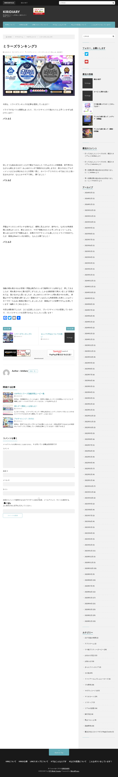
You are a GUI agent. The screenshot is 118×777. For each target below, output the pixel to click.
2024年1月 (88, 339)
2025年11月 (89, 216)
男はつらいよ (89, 720)
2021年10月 (89, 498)
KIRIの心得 (23, 25)
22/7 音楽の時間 (90, 638)
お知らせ (88, 661)
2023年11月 (89, 351)
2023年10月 (89, 357)
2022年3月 (88, 468)
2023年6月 (88, 380)
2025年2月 (88, 269)
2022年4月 (88, 463)
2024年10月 (89, 292)
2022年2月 (88, 474)
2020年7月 (88, 586)
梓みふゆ (53, 52)
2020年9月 (88, 574)
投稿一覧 (33, 371)
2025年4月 (88, 257)
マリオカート (89, 696)
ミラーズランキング (44, 52)
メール (6, 480)
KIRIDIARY (11, 11)
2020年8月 (88, 580)
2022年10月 (89, 427)
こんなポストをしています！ (101, 25)
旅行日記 (88, 714)
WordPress (75, 771)
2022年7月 (88, 445)
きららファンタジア (92, 667)
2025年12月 (89, 210)
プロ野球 (88, 685)
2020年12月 (89, 557)
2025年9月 (88, 228)
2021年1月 (88, 551)
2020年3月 (88, 609)
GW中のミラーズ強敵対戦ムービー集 (29, 393)
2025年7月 (88, 239)
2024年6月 (88, 316)
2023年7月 (88, 375)
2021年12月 (89, 486)
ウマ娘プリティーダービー (94, 649)
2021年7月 (88, 515)
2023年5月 (88, 386)
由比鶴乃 (59, 52)
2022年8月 (88, 439)
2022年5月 (88, 457)
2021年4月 (88, 533)
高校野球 (88, 726)
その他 (87, 673)
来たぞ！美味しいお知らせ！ (26, 406)
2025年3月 (88, 263)
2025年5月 (88, 251)
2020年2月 (88, 615)
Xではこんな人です (59, 25)
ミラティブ (89, 702)
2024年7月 (88, 310)
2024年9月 (88, 298)
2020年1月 (88, 621)
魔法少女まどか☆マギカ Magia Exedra (98, 732)
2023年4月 (88, 392)
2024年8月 (88, 304)
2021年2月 (88, 545)
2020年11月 (89, 562)
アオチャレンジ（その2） (24, 419)
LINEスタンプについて (40, 25)
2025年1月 (88, 275)
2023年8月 (88, 369)
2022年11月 (89, 421)
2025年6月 (88, 245)
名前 (5, 471)
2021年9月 (88, 504)
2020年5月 (88, 598)
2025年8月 (88, 234)
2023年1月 (88, 410)
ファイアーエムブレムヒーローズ (96, 679)
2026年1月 (88, 204)
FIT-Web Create (55, 771)
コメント (6, 448)
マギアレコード (19, 52)
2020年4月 (88, 603)
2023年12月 (89, 345)
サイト (5, 489)
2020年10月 (89, 568)
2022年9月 (88, 433)
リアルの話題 (89, 708)
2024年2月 (88, 333)
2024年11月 (89, 286)
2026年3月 (88, 193)
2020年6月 (88, 592)
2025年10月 (89, 222)
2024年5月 (88, 322)
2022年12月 (89, 416)
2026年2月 (88, 198)
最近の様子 (97, 79)
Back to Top (59, 753)
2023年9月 (88, 363)
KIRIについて (10, 25)
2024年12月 (89, 281)
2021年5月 (88, 527)
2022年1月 (88, 480)
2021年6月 (88, 521)
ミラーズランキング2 (22, 334)
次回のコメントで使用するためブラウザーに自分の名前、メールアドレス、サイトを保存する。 (37, 500)
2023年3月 (88, 398)
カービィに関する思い (101, 92)
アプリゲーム (89, 644)
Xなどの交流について (78, 25)
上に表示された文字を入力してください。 (18, 505)
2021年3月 (88, 539)
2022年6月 (88, 451)
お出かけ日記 (89, 655)
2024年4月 (88, 328)
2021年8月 (88, 510)
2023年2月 (88, 404)
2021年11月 (89, 492)
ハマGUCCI (94, 181)
